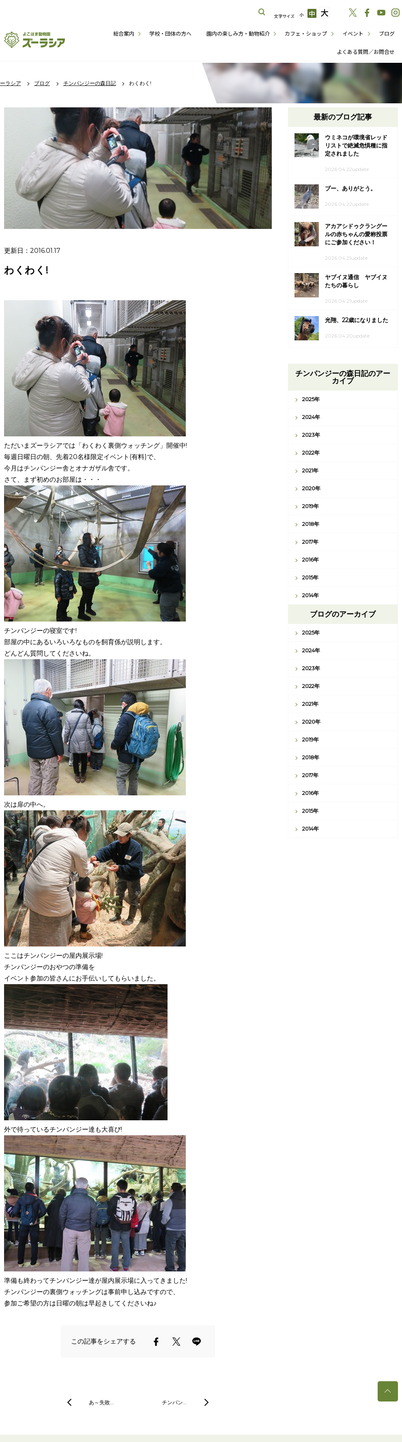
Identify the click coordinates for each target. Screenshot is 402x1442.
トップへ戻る (388, 1391)
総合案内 (123, 33)
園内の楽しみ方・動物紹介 (238, 33)
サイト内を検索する (262, 12)
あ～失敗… (101, 1402)
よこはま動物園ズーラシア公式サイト (34, 40)
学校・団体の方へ (170, 33)
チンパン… (174, 1402)
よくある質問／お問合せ (366, 52)
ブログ (387, 33)
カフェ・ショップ (306, 33)
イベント (352, 33)
